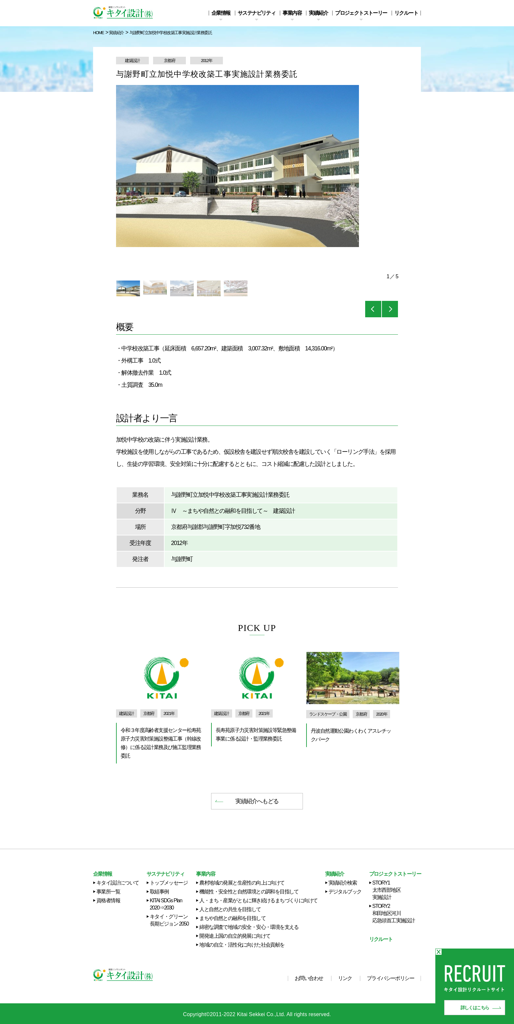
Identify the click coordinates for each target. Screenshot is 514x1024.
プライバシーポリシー (390, 978)
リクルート (406, 13)
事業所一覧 (108, 891)
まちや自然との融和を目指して (232, 918)
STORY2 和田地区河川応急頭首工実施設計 (393, 913)
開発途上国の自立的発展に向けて (234, 936)
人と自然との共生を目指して (230, 909)
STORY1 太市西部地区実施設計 (386, 890)
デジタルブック (345, 891)
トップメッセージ (169, 883)
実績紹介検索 (342, 883)
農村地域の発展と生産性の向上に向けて (241, 883)
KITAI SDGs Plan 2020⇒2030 (166, 904)
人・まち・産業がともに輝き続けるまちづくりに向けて (258, 900)
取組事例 (159, 891)
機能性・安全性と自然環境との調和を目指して (248, 891)
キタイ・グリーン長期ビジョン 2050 (169, 920)
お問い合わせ (309, 978)
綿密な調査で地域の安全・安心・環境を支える (248, 927)
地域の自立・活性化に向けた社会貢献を (241, 945)
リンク (345, 978)
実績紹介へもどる (256, 801)
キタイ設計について (117, 883)
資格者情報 (108, 900)
